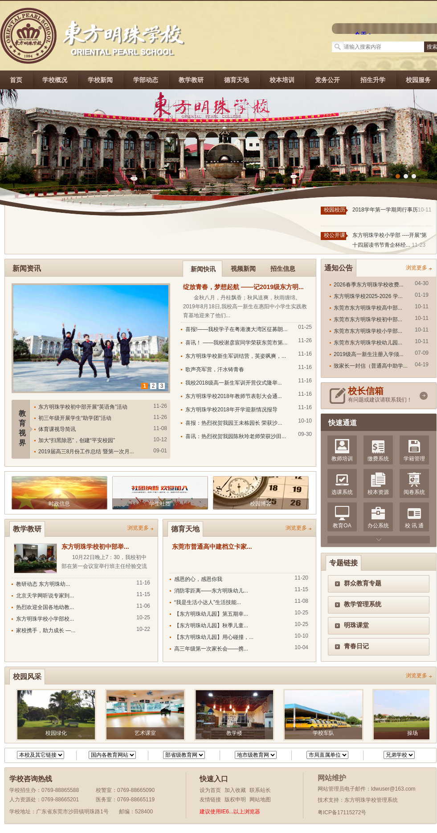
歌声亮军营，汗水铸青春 (214, 369)
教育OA (342, 525)
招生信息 (282, 268)
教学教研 (191, 79)
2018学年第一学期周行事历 (385, 210)
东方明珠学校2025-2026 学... (368, 296)
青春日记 (356, 646)
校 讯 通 (414, 525)
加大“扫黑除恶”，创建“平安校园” (76, 440)
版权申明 (235, 799)
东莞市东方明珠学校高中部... (368, 308)
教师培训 (342, 459)
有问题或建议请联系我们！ (382, 394)
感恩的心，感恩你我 (198, 579)
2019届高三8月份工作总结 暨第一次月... (86, 451)
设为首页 (210, 790)
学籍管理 (414, 459)
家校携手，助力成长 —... (45, 630)
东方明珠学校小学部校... (45, 619)
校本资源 (378, 492)
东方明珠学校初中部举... (95, 546)
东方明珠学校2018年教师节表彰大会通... (233, 396)
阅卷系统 (414, 492)
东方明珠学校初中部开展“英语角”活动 (82, 407)
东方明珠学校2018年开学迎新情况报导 (231, 409)
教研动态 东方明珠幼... (43, 584)
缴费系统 (378, 459)
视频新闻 (243, 268)
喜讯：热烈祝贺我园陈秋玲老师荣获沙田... (235, 436)
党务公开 (327, 79)
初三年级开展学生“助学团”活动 (74, 418)
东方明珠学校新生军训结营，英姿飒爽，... (235, 356)
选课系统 (342, 492)
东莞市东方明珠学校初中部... (368, 319)
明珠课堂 (356, 625)
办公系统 (378, 525)
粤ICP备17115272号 (342, 812)
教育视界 (22, 428)
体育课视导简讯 (57, 429)
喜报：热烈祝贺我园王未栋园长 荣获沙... (233, 423)
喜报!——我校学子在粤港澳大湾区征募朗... (236, 329)
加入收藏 (235, 790)
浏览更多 (416, 268)
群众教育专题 (362, 583)
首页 (16, 79)
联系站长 (260, 790)
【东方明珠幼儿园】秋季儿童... (211, 625)
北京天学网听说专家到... (45, 596)
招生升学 (372, 79)
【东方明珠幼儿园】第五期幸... (211, 614)
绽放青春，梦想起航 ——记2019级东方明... (243, 286)
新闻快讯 (203, 269)
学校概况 (54, 79)
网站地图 (260, 799)
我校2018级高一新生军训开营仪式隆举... (233, 383)
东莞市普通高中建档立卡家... (212, 546)
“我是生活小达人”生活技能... (207, 602)
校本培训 (282, 79)
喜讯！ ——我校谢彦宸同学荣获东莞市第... (236, 343)
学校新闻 (100, 79)
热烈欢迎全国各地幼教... (45, 607)
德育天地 (236, 79)
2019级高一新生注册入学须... (369, 354)
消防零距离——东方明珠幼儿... (211, 591)
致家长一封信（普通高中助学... (371, 366)
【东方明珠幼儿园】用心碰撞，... (213, 637)
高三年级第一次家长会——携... (211, 649)
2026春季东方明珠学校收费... (369, 285)
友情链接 (210, 799)
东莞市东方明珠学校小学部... (368, 331)
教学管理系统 (362, 604)
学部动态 (145, 79)
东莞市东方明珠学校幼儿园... (368, 343)
